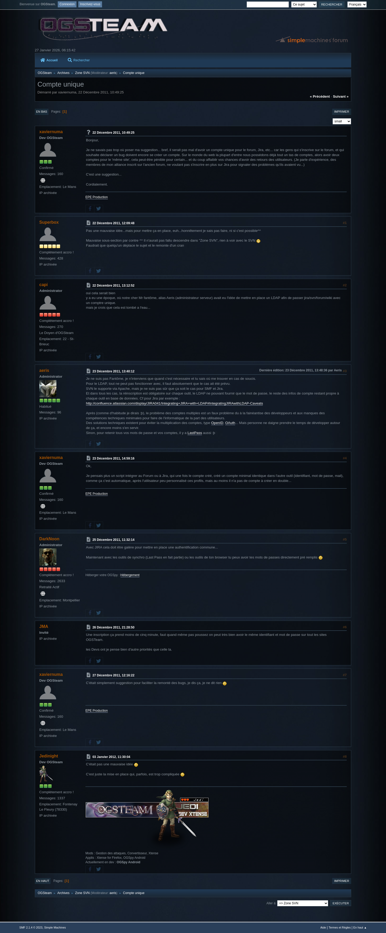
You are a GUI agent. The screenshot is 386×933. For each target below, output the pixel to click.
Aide (323, 927)
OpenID (217, 423)
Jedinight (48, 756)
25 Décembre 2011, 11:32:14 (113, 540)
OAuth (230, 423)
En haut (42, 880)
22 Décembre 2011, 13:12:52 (113, 285)
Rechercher (79, 60)
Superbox (49, 222)
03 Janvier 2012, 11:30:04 (111, 757)
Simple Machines (55, 927)
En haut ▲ (360, 927)
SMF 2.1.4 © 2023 (30, 927)
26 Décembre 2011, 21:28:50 (113, 627)
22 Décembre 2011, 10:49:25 (113, 132)
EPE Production (96, 197)
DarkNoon (49, 539)
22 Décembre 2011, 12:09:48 (113, 223)
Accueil (49, 60)
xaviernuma (51, 131)
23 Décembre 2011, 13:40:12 (113, 371)
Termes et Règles (340, 927)
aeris (112, 73)
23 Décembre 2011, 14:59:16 (113, 458)
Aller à (271, 903)
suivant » (341, 96)
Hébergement (130, 575)
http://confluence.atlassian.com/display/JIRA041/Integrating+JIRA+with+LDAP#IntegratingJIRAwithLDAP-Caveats (174, 403)
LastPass (194, 433)
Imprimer (341, 111)
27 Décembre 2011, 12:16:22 (113, 675)
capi (43, 284)
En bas (41, 111)
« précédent (320, 96)
